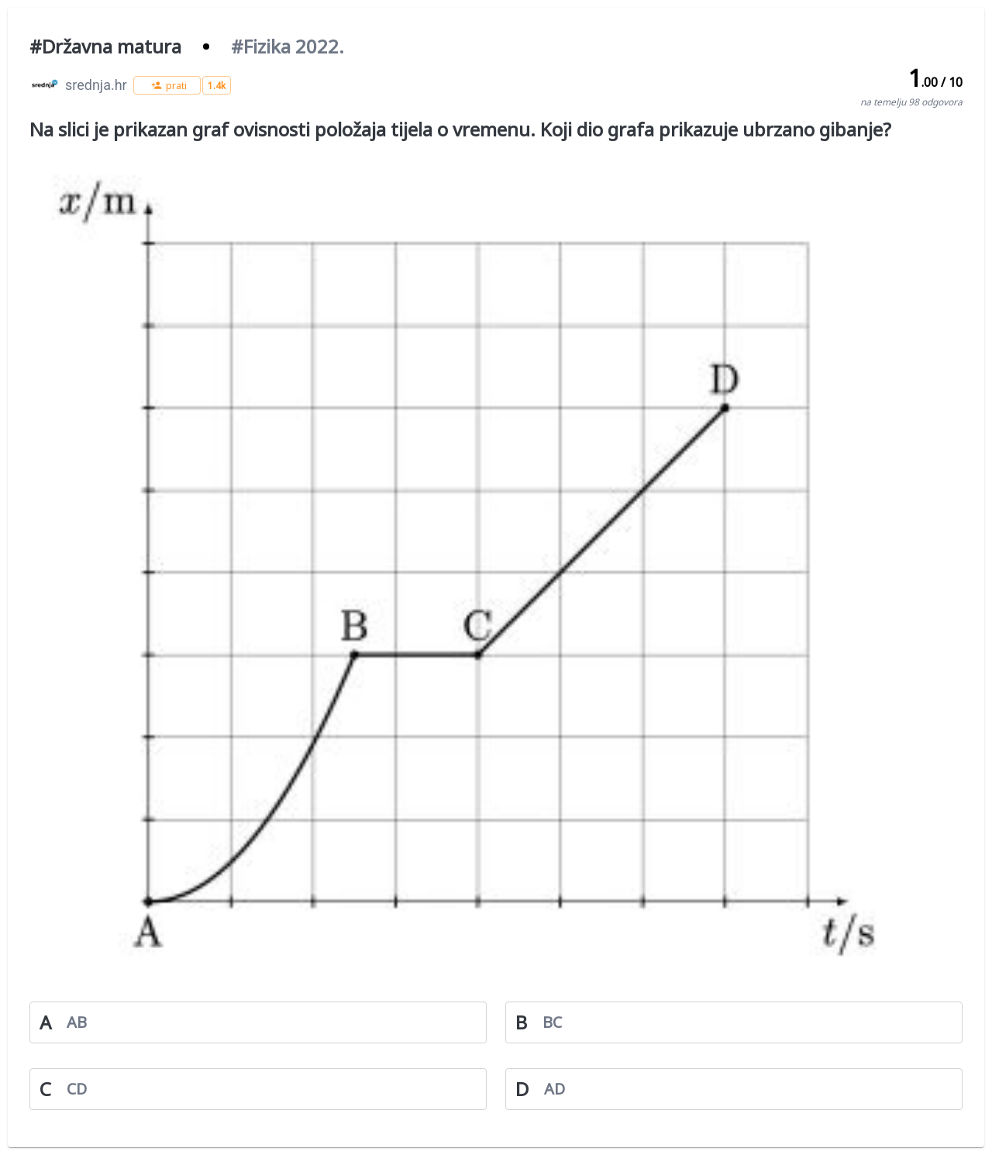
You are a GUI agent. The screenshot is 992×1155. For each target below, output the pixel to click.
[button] (167, 85)
